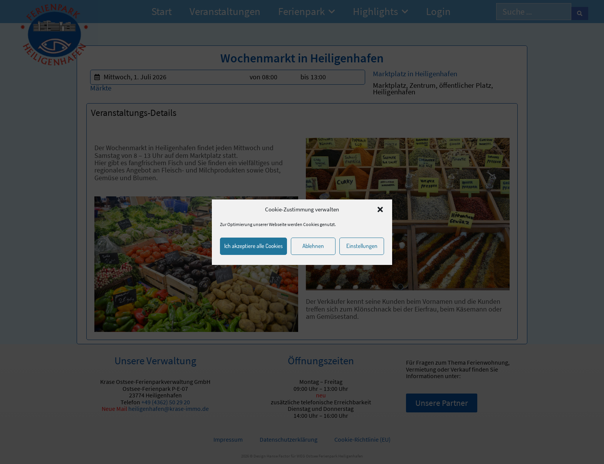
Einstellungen (362, 246)
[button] (380, 209)
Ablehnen (313, 246)
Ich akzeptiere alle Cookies (253, 246)
